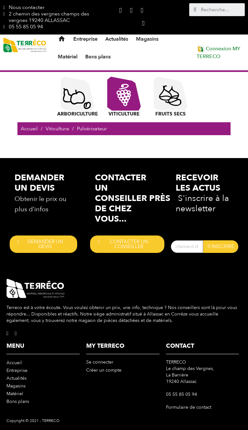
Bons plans (98, 56)
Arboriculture (77, 97)
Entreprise (85, 39)
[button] (43, 244)
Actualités (116, 39)
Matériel (68, 56)
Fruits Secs (170, 97)
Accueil (14, 363)
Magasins (147, 39)
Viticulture (124, 97)
